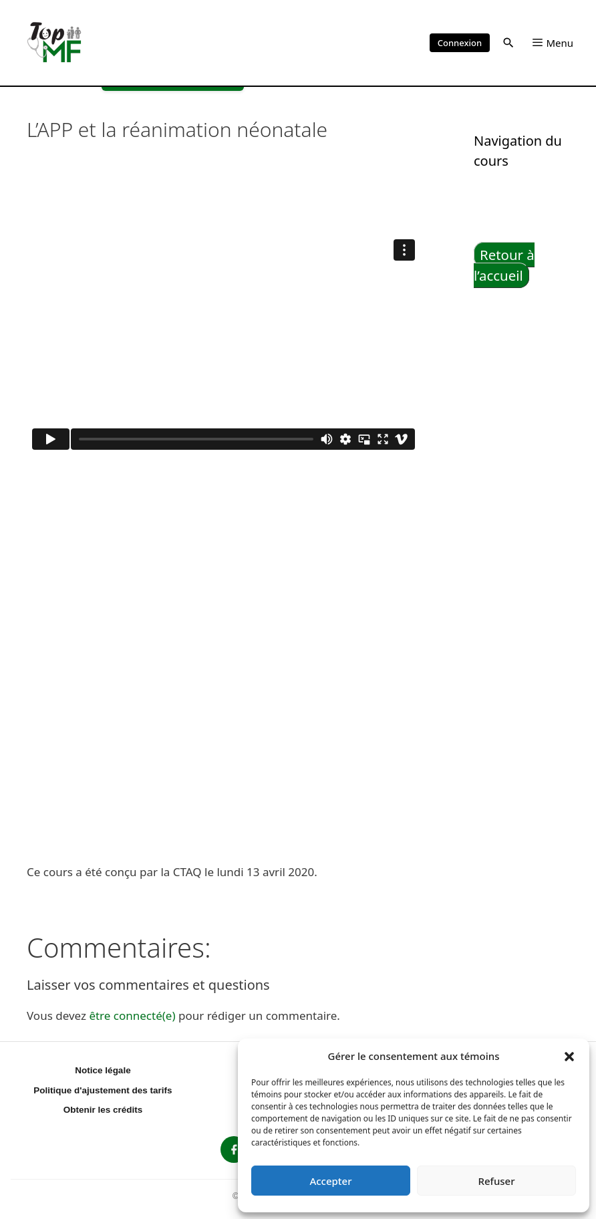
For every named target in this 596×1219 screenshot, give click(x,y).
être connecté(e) (132, 1015)
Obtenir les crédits (103, 1110)
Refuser (496, 1181)
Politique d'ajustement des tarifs (102, 1090)
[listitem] (233, 1149)
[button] (569, 1056)
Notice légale (102, 1070)
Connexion (460, 43)
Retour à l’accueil (504, 265)
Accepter (330, 1181)
